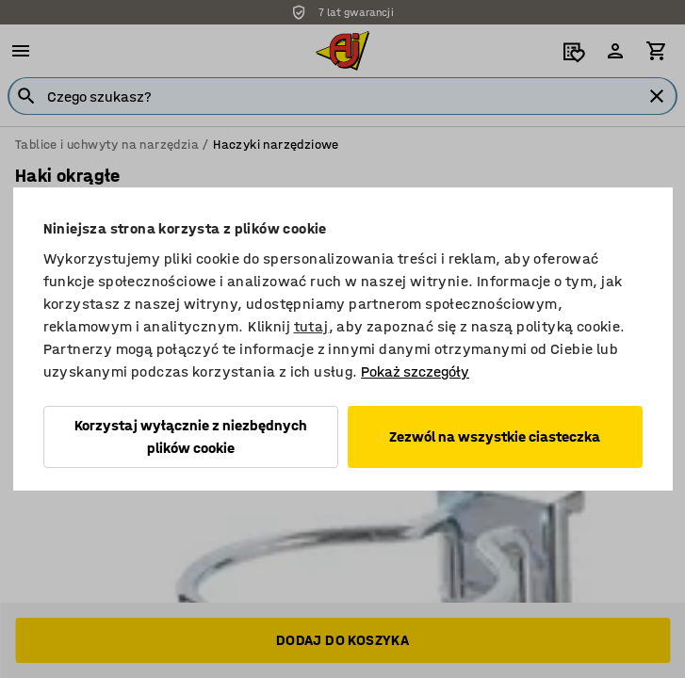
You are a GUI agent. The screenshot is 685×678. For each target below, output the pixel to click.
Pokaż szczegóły (415, 371)
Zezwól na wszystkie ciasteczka (494, 436)
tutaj (311, 326)
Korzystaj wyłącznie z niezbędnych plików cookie (190, 436)
